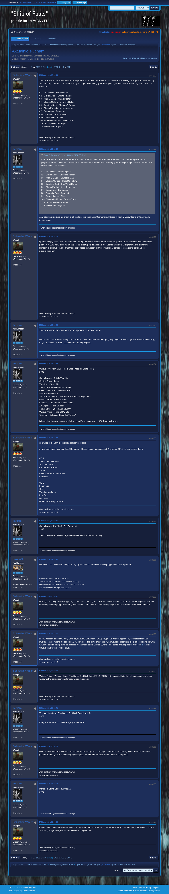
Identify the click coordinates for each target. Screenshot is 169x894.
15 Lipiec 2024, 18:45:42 (48, 596)
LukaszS (18, 559)
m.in (143, 645)
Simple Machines (29, 888)
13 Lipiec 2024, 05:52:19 (48, 75)
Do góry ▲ (157, 888)
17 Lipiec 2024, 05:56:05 (48, 822)
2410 (43, 67)
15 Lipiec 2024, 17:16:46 (48, 559)
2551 (69, 67)
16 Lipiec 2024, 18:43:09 (48, 746)
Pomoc (134, 888)
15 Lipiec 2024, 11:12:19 (48, 149)
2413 (61, 67)
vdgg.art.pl (116, 32)
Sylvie (113, 45)
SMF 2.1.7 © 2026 (15, 888)
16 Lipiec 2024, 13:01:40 (48, 671)
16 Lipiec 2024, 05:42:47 (48, 633)
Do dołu (15, 67)
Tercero (17, 149)
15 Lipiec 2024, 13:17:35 (48, 363)
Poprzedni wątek (131, 58)
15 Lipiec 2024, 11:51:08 (48, 236)
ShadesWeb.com (29, 891)
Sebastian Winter (23, 75)
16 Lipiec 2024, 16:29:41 (48, 708)
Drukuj (153, 67)
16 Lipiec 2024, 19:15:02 (48, 783)
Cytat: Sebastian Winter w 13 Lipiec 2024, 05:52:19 (64, 155)
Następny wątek (149, 58)
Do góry (15, 858)
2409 (37, 67)
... (34, 67)
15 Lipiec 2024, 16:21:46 (48, 521)
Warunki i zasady (145, 888)
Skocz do (118, 870)
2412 (56, 67)
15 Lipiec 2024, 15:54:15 (48, 437)
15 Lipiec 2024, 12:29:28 (48, 325)
